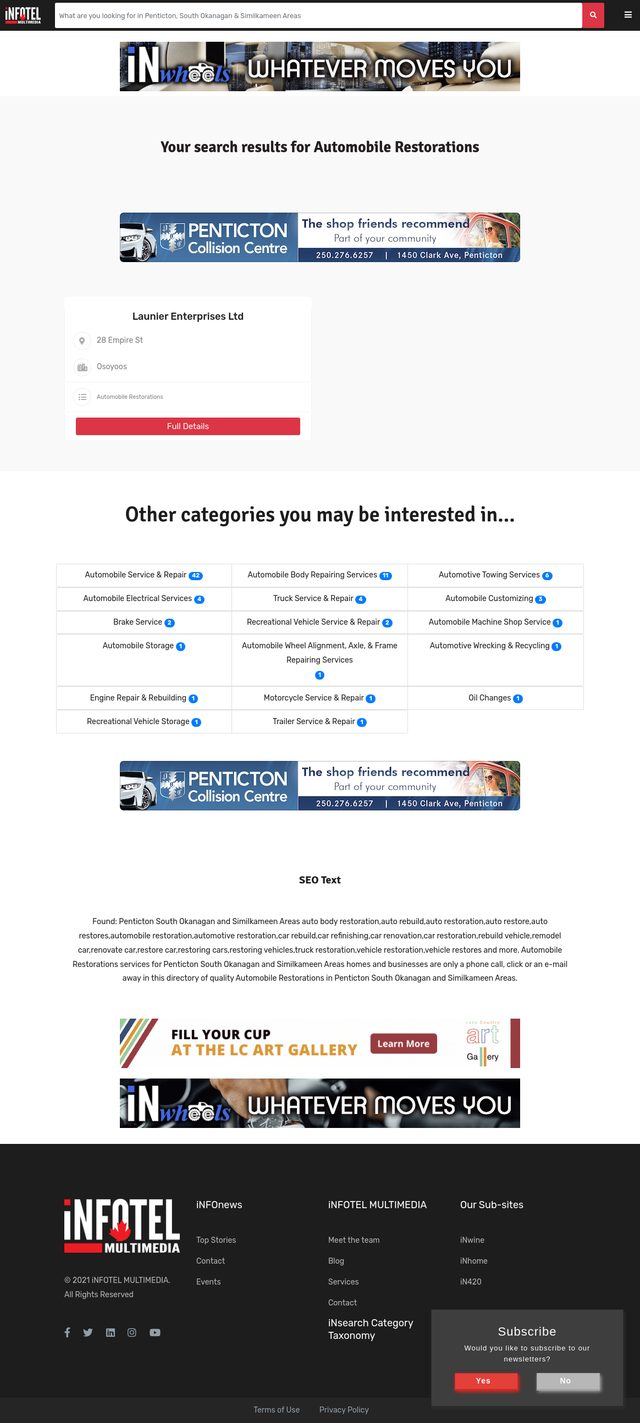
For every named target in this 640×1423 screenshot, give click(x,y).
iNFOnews (219, 1205)
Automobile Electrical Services (138, 598)
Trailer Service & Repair (314, 721)
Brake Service (137, 622)
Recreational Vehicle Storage (138, 721)
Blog (336, 1261)
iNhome (474, 1261)
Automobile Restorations (130, 397)
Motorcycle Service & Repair (314, 698)
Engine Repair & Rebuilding (138, 698)
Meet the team (354, 1240)
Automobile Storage (138, 646)
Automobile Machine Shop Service (490, 622)
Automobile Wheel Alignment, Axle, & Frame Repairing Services (320, 653)
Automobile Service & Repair (135, 575)
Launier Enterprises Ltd (188, 316)
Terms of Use (276, 1410)
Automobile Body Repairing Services (312, 575)
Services (343, 1282)
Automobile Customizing (489, 598)
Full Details (188, 426)
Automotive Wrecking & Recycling (490, 646)
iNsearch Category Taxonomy (370, 1329)
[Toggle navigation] (635, 16)
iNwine (472, 1240)
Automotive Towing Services (489, 575)
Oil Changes (489, 698)
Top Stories (216, 1240)
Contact (210, 1261)
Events (208, 1282)
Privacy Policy (344, 1410)
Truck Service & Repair (313, 598)
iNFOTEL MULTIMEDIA (130, 1280)
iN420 (471, 1282)
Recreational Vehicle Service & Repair (313, 622)
